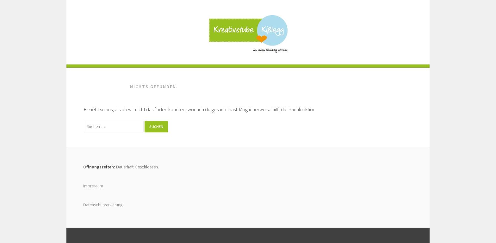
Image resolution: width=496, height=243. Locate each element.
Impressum (93, 186)
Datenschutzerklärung (102, 205)
